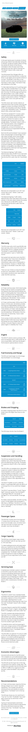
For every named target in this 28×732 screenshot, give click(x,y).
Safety (5, 44)
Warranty (14, 44)
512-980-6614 (14, 719)
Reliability (23, 44)
